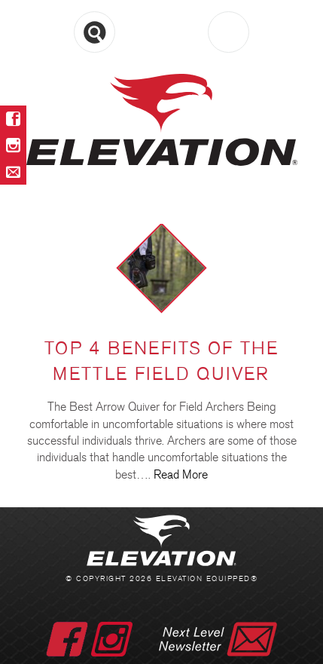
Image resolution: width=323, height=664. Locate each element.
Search (94, 32)
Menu (161, 33)
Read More (181, 474)
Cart (228, 32)
